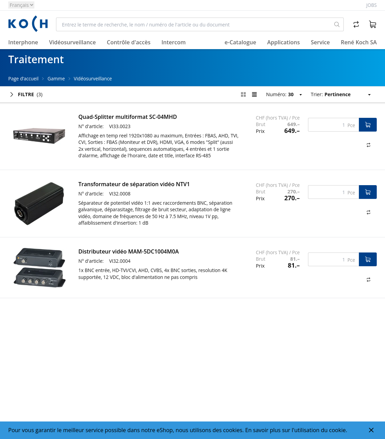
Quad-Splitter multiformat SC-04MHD (127, 117)
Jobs (371, 5)
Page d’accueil (23, 78)
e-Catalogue (240, 42)
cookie (337, 430)
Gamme (56, 78)
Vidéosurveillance (93, 78)
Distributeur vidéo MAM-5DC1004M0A (128, 251)
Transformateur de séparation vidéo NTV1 (134, 184)
